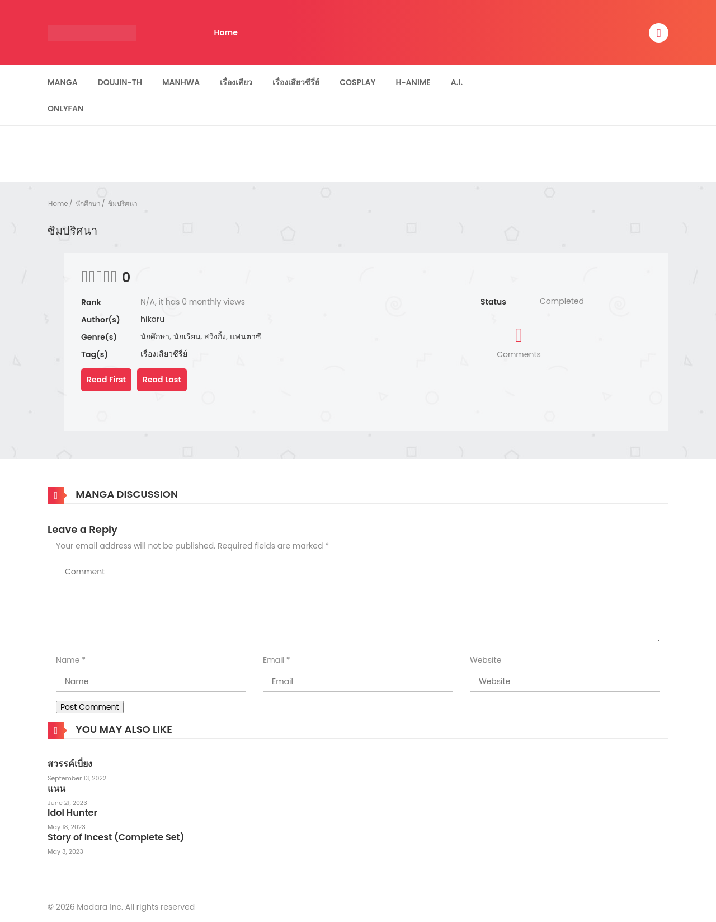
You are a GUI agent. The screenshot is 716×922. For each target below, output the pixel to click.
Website (485, 660)
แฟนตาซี (245, 336)
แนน (56, 788)
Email (273, 660)
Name (67, 660)
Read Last (162, 379)
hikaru (152, 319)
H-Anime (412, 82)
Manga (63, 82)
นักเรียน (187, 336)
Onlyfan (65, 108)
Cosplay (357, 82)
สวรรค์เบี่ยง (70, 763)
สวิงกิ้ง (215, 336)
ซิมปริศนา (123, 203)
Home (226, 32)
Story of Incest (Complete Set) (116, 837)
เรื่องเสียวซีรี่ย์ (295, 82)
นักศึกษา (88, 203)
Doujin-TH (120, 82)
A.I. (457, 82)
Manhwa (181, 82)
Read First (106, 379)
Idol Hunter (72, 812)
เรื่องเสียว (236, 82)
